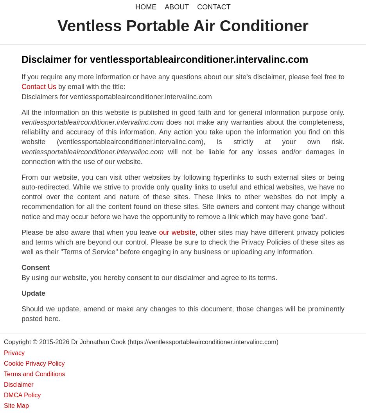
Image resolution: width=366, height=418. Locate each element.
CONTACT (214, 7)
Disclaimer (19, 384)
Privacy (14, 352)
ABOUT (177, 7)
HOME (145, 7)
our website (177, 232)
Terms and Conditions (34, 373)
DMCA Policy (22, 394)
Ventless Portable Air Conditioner (183, 26)
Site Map (16, 405)
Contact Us (39, 87)
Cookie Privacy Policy (34, 363)
